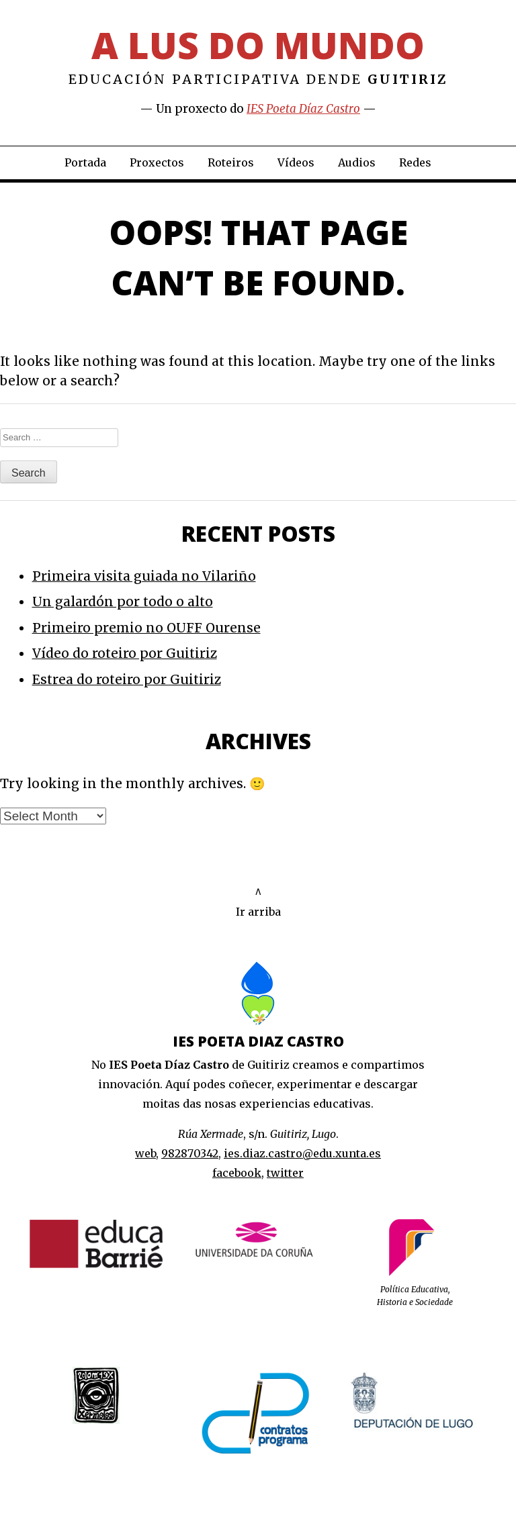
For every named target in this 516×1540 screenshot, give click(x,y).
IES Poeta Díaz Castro (303, 108)
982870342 (189, 1153)
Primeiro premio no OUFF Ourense (146, 628)
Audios (357, 162)
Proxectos (157, 162)
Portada (85, 162)
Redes (415, 162)
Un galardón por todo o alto (122, 601)
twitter (285, 1173)
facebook (236, 1173)
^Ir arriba (258, 901)
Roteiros (231, 162)
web (145, 1153)
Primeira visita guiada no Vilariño (144, 576)
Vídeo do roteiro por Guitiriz (124, 653)
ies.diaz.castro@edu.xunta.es (302, 1153)
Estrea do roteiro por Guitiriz (126, 679)
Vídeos (295, 162)
